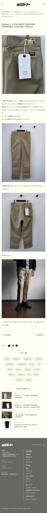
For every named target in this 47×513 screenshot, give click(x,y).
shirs (28, 369)
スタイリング (29, 471)
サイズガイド (29, 462)
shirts (12, 374)
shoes (22, 374)
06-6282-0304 (7, 462)
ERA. (10, 369)
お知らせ (28, 479)
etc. (19, 369)
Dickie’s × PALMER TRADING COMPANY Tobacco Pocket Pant (27, 406)
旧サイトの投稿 (30, 476)
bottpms (22, 364)
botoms (17, 359)
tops (28, 380)
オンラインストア (31, 499)
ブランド (28, 459)
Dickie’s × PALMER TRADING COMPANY (26, 396)
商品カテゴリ (29, 457)
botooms (28, 359)
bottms (39, 359)
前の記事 (7, 335)
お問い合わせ (30, 496)
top (37, 374)
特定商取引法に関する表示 (33, 490)
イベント (28, 481)
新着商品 (28, 454)
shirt (37, 369)
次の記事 (39, 335)
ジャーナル (28, 473)
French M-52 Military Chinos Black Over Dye (25, 426)
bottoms (10, 364)
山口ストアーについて (31, 488)
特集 (27, 468)
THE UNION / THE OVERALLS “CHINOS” (25, 416)
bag (7, 359)
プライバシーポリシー (31, 493)
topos (19, 380)
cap (32, 364)
